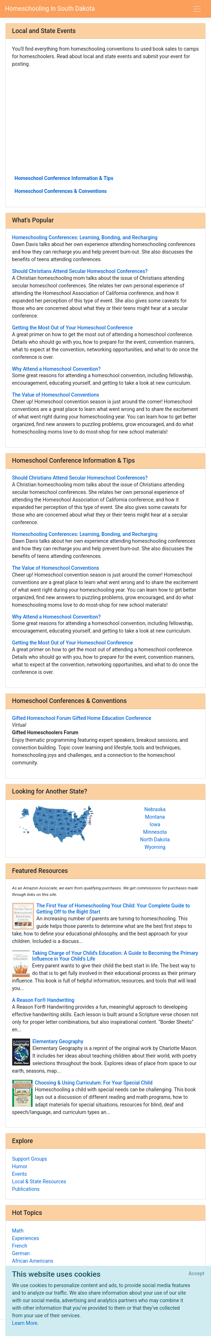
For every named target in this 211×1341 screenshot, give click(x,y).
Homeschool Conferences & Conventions (61, 191)
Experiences (25, 1238)
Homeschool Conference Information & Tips (64, 178)
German (21, 1253)
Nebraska (155, 809)
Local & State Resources (39, 1181)
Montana (155, 817)
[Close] (196, 1273)
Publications (26, 1189)
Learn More (25, 1323)
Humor (20, 1166)
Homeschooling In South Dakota (50, 8)
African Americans (32, 1261)
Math (18, 1231)
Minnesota (155, 832)
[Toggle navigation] (197, 9)
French (19, 1246)
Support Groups (29, 1159)
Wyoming (154, 847)
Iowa (155, 824)
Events (19, 1174)
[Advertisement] (105, 120)
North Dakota (155, 839)
